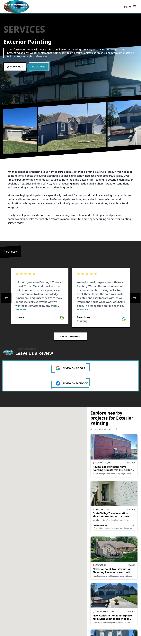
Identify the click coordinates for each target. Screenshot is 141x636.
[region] (70, 298)
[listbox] (70, 298)
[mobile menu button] (134, 6)
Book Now (38, 66)
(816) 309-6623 (15, 66)
